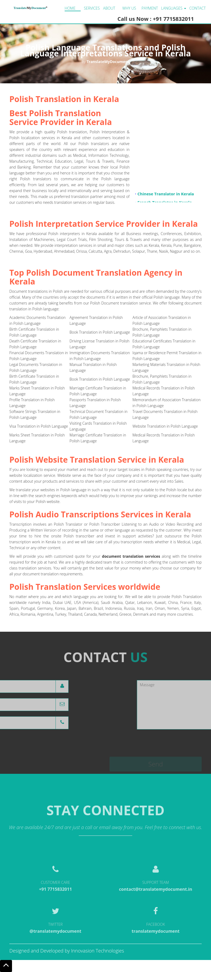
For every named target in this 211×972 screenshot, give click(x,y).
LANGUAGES (173, 8)
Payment (150, 8)
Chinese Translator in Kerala (166, 196)
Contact (197, 8)
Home (70, 8)
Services (92, 8)
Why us (129, 8)
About (109, 8)
